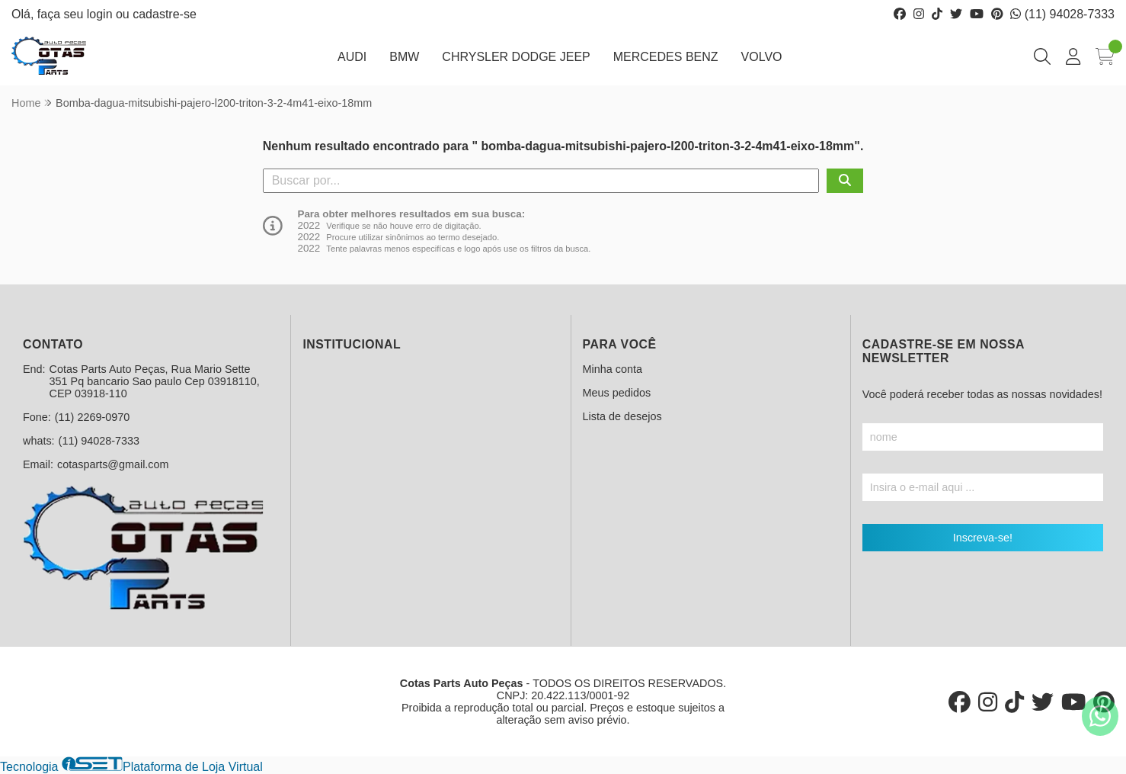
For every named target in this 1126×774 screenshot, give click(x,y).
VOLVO (761, 56)
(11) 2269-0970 (92, 417)
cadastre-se (165, 14)
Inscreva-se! (982, 538)
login (101, 14)
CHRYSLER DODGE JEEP (516, 56)
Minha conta (612, 369)
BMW (404, 56)
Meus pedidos (617, 393)
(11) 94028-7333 (1062, 14)
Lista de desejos (622, 416)
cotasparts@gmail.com (113, 464)
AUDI (351, 56)
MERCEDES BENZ (665, 56)
